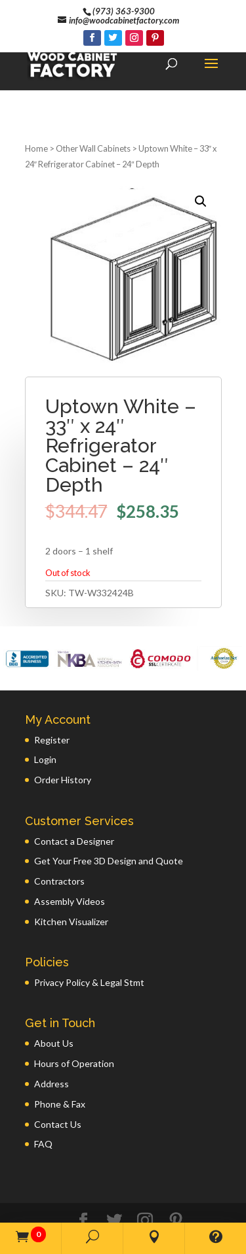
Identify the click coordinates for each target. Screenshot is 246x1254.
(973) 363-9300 (123, 11)
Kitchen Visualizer (71, 870)
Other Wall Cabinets (93, 97)
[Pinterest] (155, 38)
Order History (62, 728)
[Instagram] (134, 38)
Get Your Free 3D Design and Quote (108, 809)
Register (52, 688)
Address (51, 1032)
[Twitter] (113, 38)
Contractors (59, 830)
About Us (53, 992)
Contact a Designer (74, 790)
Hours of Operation (74, 1012)
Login (45, 708)
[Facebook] (92, 38)
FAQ (43, 1092)
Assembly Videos (69, 850)
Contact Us (57, 1073)
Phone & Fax (59, 1053)
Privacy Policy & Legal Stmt (89, 931)
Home (36, 97)
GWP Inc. (190, 1206)
